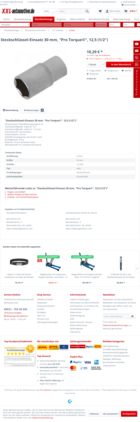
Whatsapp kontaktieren (16, 316)
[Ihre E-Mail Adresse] (116, 316)
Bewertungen (34, 110)
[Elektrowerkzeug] (121, 19)
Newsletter (42, 302)
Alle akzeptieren (110, 413)
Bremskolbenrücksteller (114, 362)
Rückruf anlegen (13, 312)
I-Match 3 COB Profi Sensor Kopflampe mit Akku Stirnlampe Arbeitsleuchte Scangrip (19, 276)
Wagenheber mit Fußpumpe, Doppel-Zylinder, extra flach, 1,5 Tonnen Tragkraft (53, 276)
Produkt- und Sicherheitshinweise (21, 197)
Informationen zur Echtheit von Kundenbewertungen (84, 308)
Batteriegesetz (76, 328)
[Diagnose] (61, 19)
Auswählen (101, 24)
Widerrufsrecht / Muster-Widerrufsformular (81, 324)
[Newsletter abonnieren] (132, 316)
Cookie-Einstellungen (79, 299)
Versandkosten (45, 390)
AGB (72, 319)
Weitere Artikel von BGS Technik (21, 194)
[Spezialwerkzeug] (22, 19)
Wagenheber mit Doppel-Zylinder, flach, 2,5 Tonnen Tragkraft (87, 275)
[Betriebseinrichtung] (99, 19)
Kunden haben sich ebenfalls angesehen (21, 246)
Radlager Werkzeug (112, 359)
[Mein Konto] (113, 11)
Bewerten (93, 74)
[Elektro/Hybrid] (77, 19)
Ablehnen (94, 413)
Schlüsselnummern (46, 306)
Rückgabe (41, 312)
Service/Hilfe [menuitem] (129, 5)
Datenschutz (75, 312)
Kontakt (40, 309)
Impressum (75, 332)
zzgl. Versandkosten (102, 55)
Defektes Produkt (45, 299)
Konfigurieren (129, 413)
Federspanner (109, 365)
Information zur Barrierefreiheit (84, 302)
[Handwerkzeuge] (43, 19)
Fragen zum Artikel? (15, 192)
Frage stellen (94, 70)
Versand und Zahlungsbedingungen (47, 320)
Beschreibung (10, 110)
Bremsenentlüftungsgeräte (115, 352)
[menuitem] (66, 11)
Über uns (41, 315)
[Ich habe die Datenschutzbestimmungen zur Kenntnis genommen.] (104, 322)
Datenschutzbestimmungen (115, 325)
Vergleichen (111, 70)
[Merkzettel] (100, 11)
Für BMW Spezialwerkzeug (115, 349)
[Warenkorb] (130, 11)
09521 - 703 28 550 (15, 309)
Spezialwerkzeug (110, 346)
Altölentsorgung (77, 315)
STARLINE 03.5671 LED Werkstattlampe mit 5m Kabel (121, 275)
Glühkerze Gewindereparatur (116, 355)
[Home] (6, 19)
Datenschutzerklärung (42, 417)
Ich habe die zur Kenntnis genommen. (117, 325)
